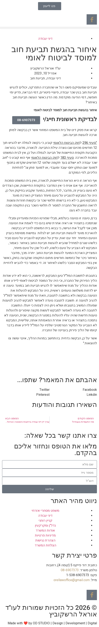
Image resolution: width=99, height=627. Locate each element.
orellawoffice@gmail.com (72, 580)
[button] (49, 28)
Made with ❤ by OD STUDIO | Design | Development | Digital (52, 623)
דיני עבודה (45, 39)
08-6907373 (70, 570)
